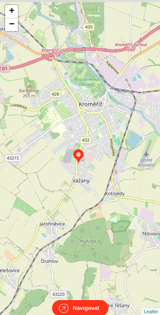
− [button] (12, 24)
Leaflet (151, 303)
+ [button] (12, 11)
